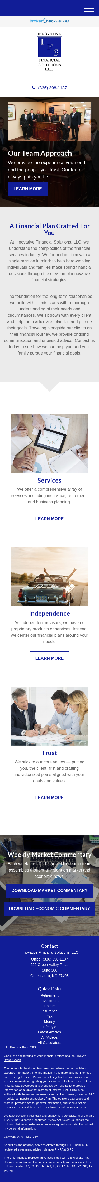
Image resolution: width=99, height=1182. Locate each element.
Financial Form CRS (23, 1047)
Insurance (49, 1011)
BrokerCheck (12, 1060)
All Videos (49, 1037)
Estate (49, 1006)
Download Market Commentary (50, 890)
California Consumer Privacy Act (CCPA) (45, 1119)
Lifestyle (49, 1027)
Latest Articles (49, 1032)
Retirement (49, 995)
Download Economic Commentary (49, 908)
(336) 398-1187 (49, 88)
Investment (49, 1001)
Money (49, 1022)
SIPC (70, 1149)
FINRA (59, 1149)
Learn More (27, 189)
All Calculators (49, 1043)
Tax (50, 1016)
